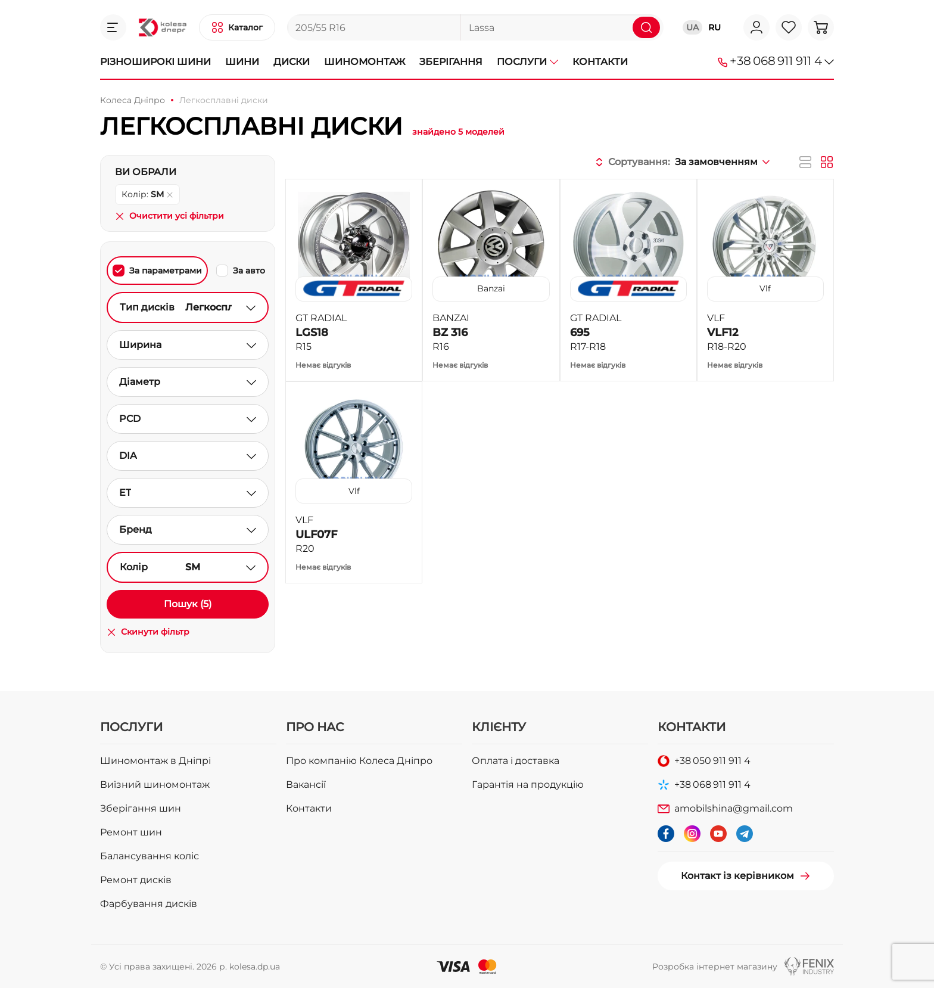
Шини (242, 61)
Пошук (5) (187, 604)
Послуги (527, 61)
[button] (113, 27)
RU (714, 27)
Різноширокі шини (155, 61)
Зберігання (450, 61)
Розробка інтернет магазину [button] (714, 966)
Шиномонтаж (364, 61)
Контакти (600, 61)
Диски (291, 61)
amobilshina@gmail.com (733, 808)
